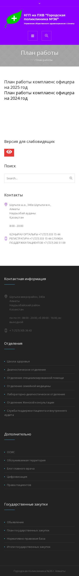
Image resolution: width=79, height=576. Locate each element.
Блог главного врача (21, 468)
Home (30, 60)
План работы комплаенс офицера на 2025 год (39, 84)
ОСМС (11, 452)
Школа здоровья (18, 361)
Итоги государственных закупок (29, 547)
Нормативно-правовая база (26, 538)
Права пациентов (19, 485)
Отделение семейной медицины (29, 386)
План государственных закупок (28, 530)
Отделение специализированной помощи (35, 378)
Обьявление (15, 522)
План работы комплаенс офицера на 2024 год (39, 95)
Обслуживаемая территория (26, 460)
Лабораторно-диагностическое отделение (36, 394)
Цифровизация (17, 477)
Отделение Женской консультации (30, 402)
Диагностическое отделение (26, 369)
